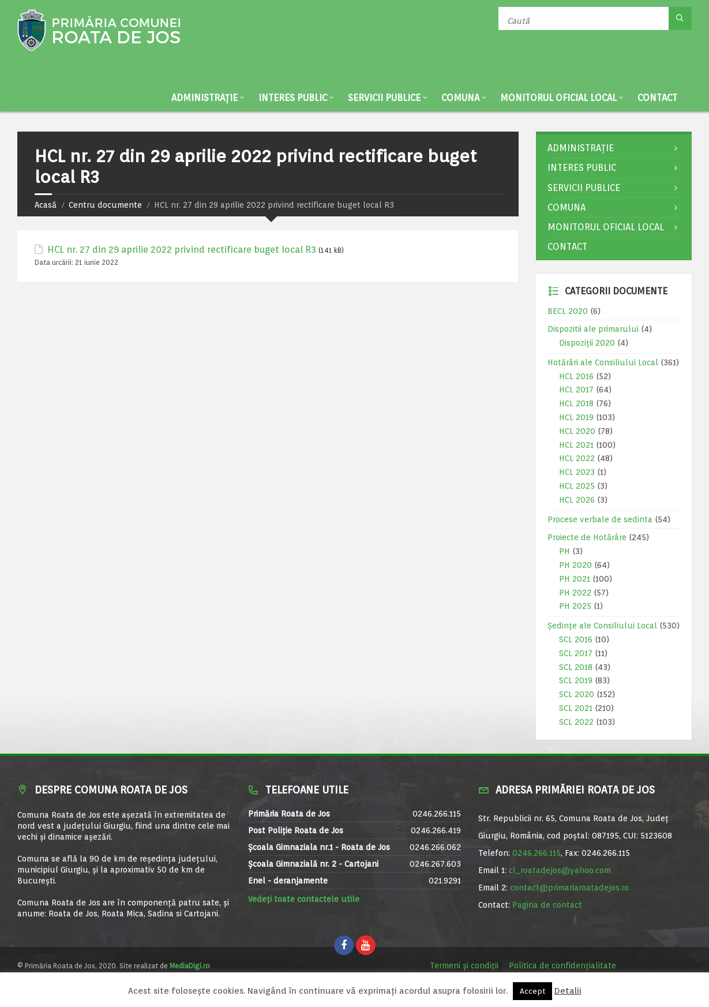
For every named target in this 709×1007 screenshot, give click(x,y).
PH (564, 551)
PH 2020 (575, 565)
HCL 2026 (577, 499)
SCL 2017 (575, 653)
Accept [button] (532, 991)
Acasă (46, 204)
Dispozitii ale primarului (593, 329)
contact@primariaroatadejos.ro (569, 887)
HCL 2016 (576, 376)
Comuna (460, 97)
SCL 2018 (575, 667)
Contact (657, 97)
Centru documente (105, 204)
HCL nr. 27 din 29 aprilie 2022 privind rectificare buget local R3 (181, 249)
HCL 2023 (577, 472)
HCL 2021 (576, 445)
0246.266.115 (536, 853)
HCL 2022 (577, 458)
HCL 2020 (577, 431)
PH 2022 (575, 592)
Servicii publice (384, 97)
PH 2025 (575, 606)
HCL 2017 (576, 389)
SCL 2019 (575, 680)
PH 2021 (574, 578)
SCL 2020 (576, 694)
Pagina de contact (547, 904)
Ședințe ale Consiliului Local (602, 625)
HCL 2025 (577, 486)
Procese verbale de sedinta (599, 519)
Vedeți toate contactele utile (303, 899)
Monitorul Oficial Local (558, 97)
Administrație (204, 97)
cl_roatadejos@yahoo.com (560, 870)
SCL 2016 (575, 639)
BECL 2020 (567, 311)
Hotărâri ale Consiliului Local (602, 362)
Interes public (292, 97)
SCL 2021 (575, 708)
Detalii (568, 991)
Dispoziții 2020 (587, 342)
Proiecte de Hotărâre (587, 537)
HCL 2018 (576, 403)
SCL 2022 (576, 722)
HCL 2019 (576, 417)
